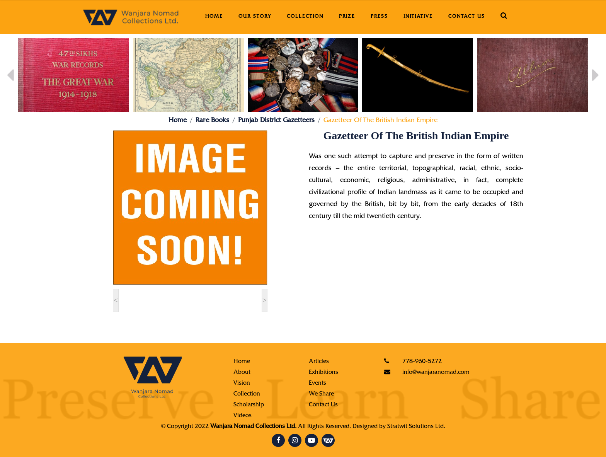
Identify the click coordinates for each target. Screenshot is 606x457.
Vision (241, 383)
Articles (319, 362)
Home (214, 16)
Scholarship (248, 405)
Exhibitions (323, 373)
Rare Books (212, 121)
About (241, 373)
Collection (305, 16)
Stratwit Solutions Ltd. (416, 427)
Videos (242, 416)
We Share (321, 394)
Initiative (418, 16)
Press (379, 16)
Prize (347, 16)
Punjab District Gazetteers (276, 121)
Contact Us (466, 16)
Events (317, 383)
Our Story (254, 16)
